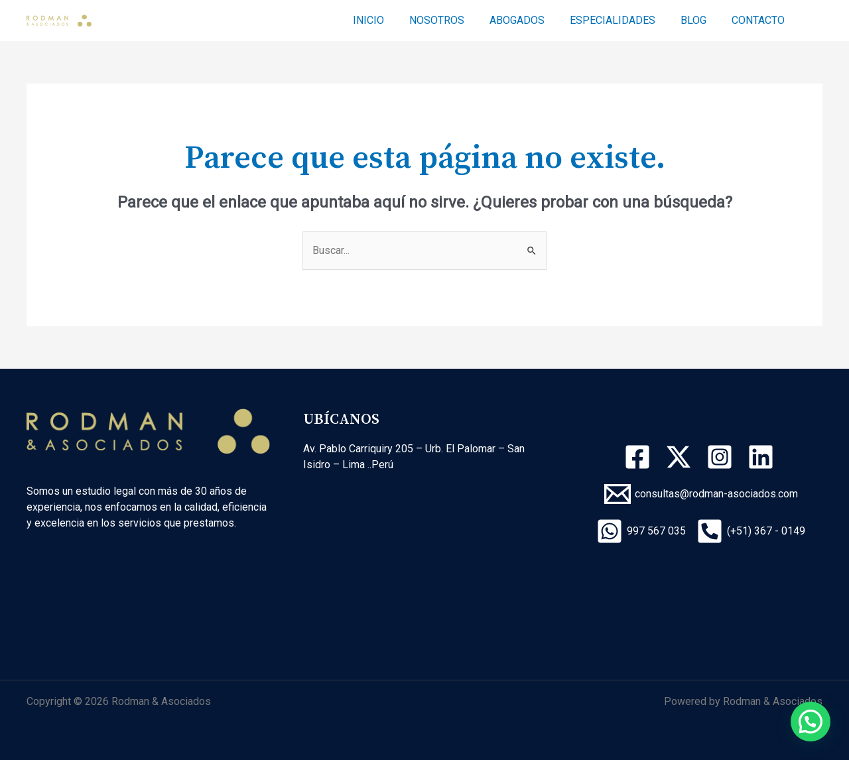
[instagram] (721, 456)
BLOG (699, 20)
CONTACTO (760, 20)
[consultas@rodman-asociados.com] (701, 494)
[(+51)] (751, 531)
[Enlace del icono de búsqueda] (816, 21)
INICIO (390, 20)
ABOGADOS (530, 20)
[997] (641, 531)
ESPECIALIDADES (622, 20)
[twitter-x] (680, 456)
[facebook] (639, 456)
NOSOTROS (454, 20)
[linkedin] (762, 456)
